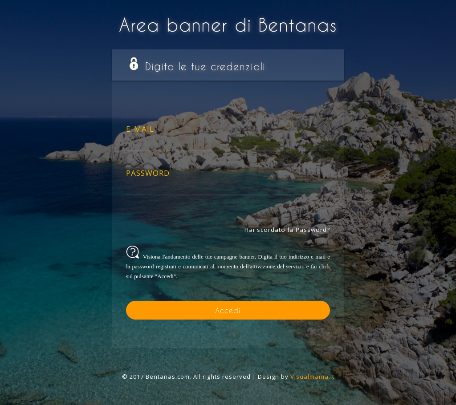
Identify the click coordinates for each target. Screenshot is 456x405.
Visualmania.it (312, 377)
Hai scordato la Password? (287, 230)
